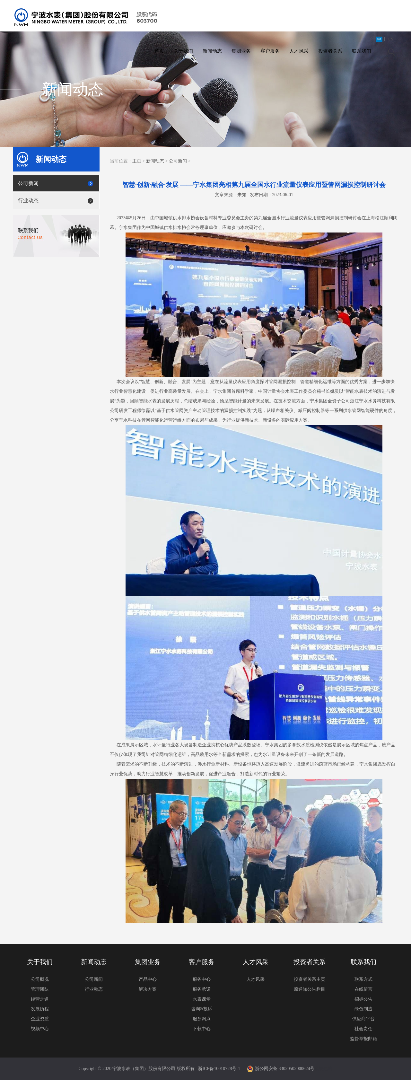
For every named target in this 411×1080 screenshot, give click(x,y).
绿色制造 (363, 1008)
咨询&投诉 (202, 1008)
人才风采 (299, 51)
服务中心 (202, 979)
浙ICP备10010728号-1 (219, 1068)
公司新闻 (28, 183)
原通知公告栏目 (309, 989)
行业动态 (28, 200)
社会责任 (363, 1028)
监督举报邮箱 (363, 1038)
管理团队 (40, 989)
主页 (136, 161)
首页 (159, 51)
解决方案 (148, 989)
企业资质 (40, 1018)
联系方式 (363, 979)
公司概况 (40, 979)
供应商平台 (363, 1018)
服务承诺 (202, 989)
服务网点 (202, 1018)
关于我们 (183, 51)
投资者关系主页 (309, 979)
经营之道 (40, 999)
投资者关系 (330, 51)
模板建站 (323, 1068)
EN (390, 39)
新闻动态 (212, 51)
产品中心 (148, 979)
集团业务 (241, 51)
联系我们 (361, 51)
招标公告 (363, 999)
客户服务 (270, 51)
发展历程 (40, 1008)
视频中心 (40, 1028)
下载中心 (202, 1028)
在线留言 (363, 989)
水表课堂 (202, 999)
